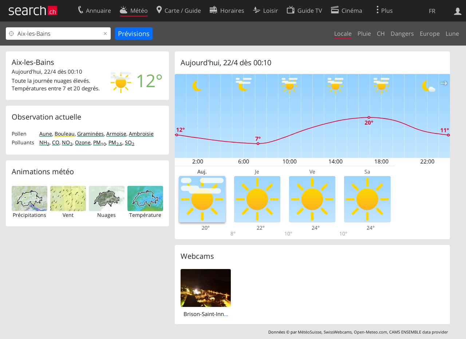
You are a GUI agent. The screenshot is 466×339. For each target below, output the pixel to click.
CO (55, 142)
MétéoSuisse (309, 332)
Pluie (364, 34)
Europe (430, 34)
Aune (45, 133)
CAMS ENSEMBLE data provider (418, 332)
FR (432, 11)
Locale (343, 34)
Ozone (83, 142)
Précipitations (29, 214)
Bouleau (65, 133)
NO (67, 142)
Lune (452, 34)
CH (381, 34)
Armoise (116, 133)
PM (99, 142)
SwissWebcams (338, 332)
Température (145, 214)
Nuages (106, 214)
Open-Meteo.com (370, 332)
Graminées (90, 133)
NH (44, 142)
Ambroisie (141, 133)
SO (129, 142)
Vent (68, 214)
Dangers (402, 34)
